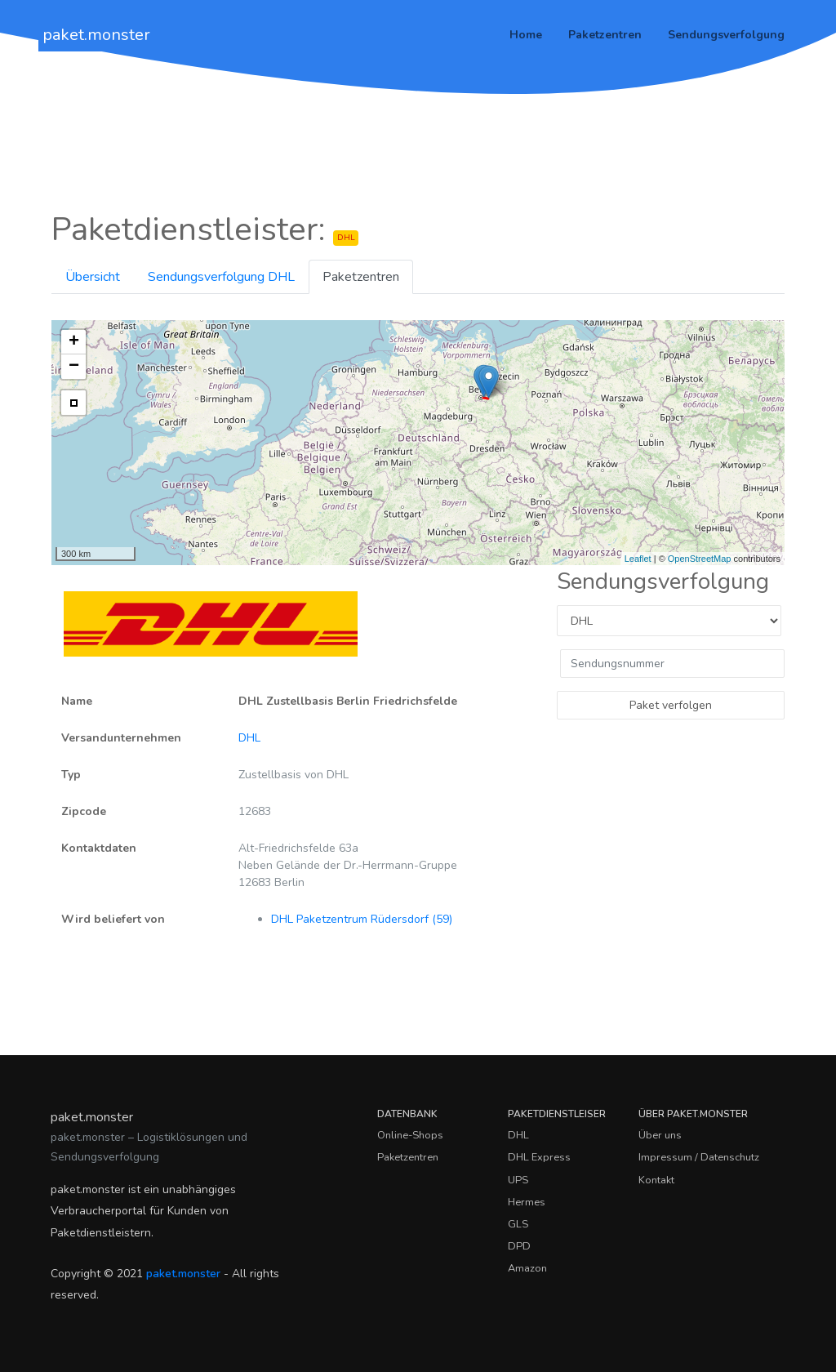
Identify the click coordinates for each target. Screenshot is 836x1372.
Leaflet (638, 559)
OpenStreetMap (700, 559)
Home (525, 34)
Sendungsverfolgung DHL (221, 277)
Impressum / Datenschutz (698, 1157)
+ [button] (74, 342)
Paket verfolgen (670, 705)
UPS (518, 1180)
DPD (519, 1246)
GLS (518, 1224)
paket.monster (96, 35)
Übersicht (92, 277)
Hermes (526, 1202)
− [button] (74, 366)
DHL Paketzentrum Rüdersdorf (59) (361, 919)
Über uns (660, 1135)
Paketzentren (605, 34)
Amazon (527, 1268)
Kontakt (656, 1180)
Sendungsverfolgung (726, 34)
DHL (249, 738)
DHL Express (539, 1157)
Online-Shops (410, 1135)
